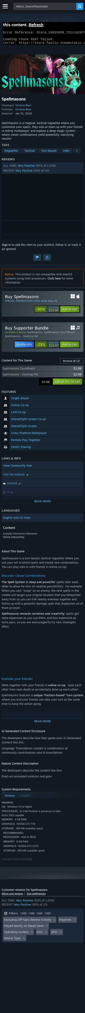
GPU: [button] (54, 934)
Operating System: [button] (16, 934)
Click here (54, 281)
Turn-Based (48, 153)
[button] (42, 170)
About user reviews (12, 896)
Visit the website (16, 477)
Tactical (29, 153)
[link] (47, 311)
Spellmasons (34, 334)
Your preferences (36, 896)
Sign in (6, 247)
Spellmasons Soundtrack (59, 334)
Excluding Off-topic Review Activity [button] (27, 922)
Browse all (71, 363)
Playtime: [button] (65, 922)
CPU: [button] (40, 934)
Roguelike (11, 153)
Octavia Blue (23, 107)
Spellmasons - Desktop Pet (21, 338)
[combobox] (45, 6)
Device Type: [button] (12, 940)
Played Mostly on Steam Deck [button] (24, 928)
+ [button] (77, 153)
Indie (66, 153)
